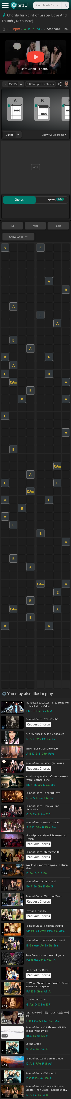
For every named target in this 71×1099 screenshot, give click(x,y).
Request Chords (38, 724)
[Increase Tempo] (21, 84)
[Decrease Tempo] (5, 84)
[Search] (65, 5)
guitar (9, 134)
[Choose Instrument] (18, 135)
